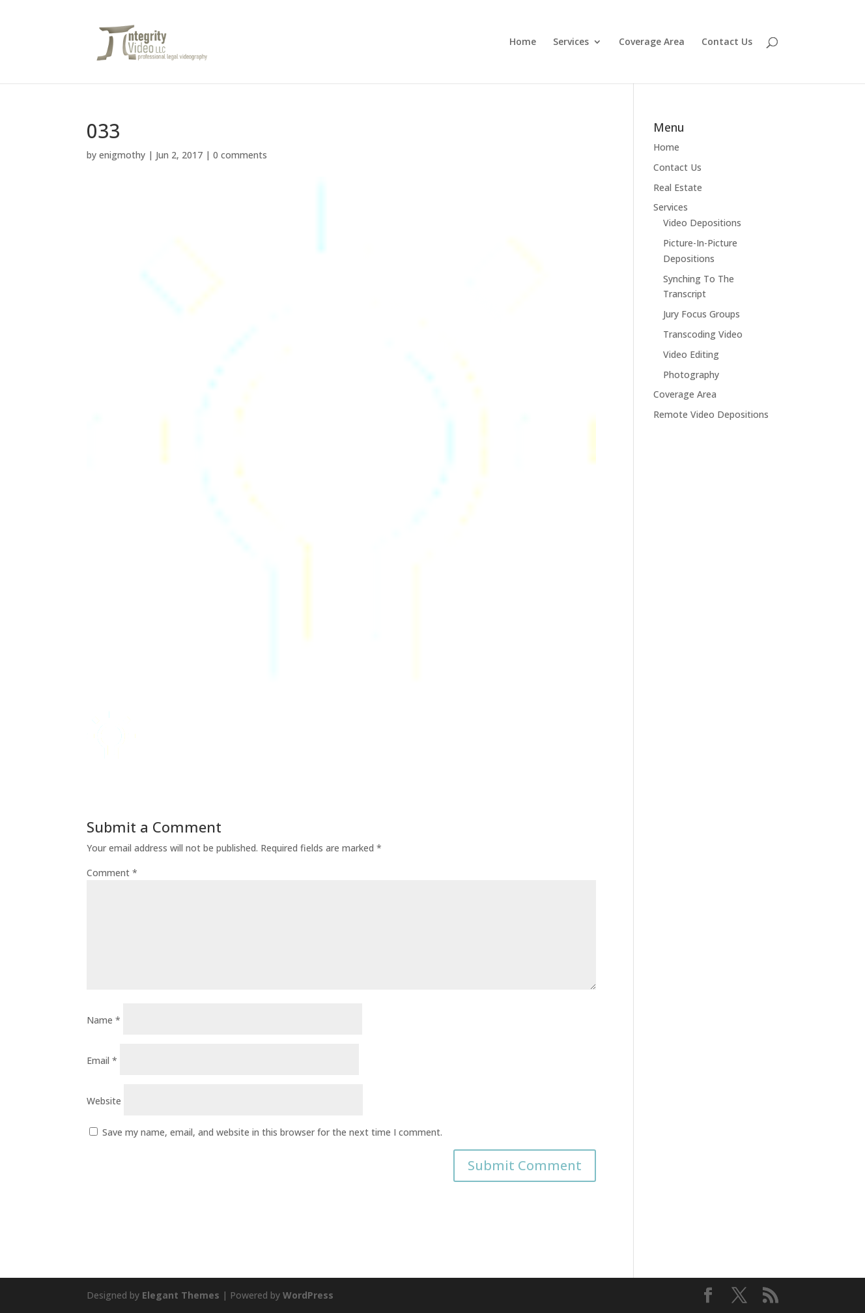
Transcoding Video (703, 334)
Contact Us (727, 42)
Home (522, 42)
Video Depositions (702, 222)
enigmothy (122, 155)
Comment (112, 872)
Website (104, 1101)
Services (571, 42)
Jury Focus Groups (701, 314)
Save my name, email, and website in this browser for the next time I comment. (272, 1132)
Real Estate (677, 187)
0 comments (240, 155)
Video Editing (691, 354)
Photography (691, 374)
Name (104, 1020)
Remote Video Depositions (711, 414)
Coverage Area (652, 42)
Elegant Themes (181, 1295)
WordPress (308, 1295)
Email (102, 1060)
